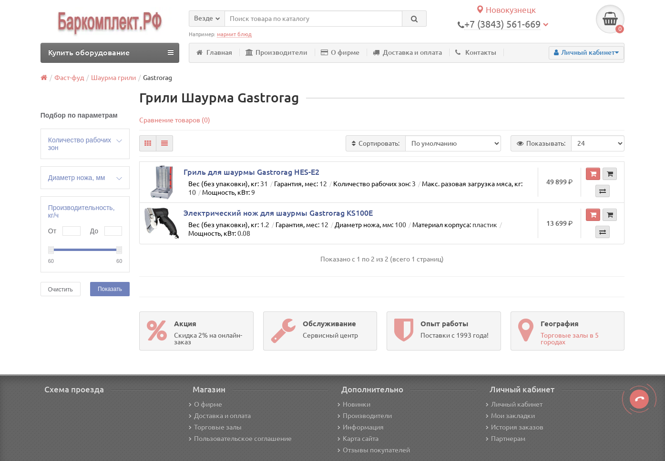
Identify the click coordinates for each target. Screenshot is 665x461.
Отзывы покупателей (374, 450)
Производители (276, 52)
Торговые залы (215, 427)
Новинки (354, 404)
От (52, 231)
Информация (361, 427)
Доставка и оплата (407, 52)
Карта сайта (358, 438)
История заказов (514, 427)
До (94, 231)
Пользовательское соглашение (240, 438)
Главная (214, 52)
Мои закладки (510, 416)
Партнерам (505, 438)
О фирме (340, 52)
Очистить (60, 289)
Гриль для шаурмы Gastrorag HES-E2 (251, 172)
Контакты (475, 52)
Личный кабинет (514, 404)
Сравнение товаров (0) (174, 120)
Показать (110, 289)
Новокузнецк (506, 9)
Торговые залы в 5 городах (570, 338)
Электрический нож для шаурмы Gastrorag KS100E (278, 213)
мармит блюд (234, 34)
